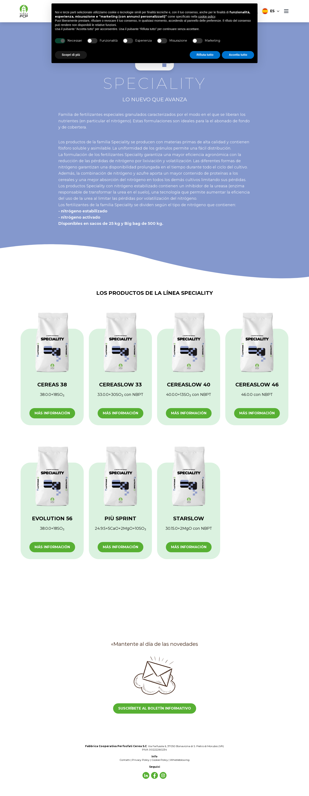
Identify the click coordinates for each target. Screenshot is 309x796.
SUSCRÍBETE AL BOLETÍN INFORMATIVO (154, 708)
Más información (52, 413)
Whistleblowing (179, 759)
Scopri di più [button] (71, 54)
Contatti (125, 759)
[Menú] (286, 11)
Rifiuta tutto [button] (205, 54)
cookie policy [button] (206, 16)
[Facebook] (163, 775)
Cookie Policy (159, 759)
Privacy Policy (141, 759)
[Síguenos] (145, 775)
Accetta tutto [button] (238, 54)
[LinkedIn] (154, 775)
